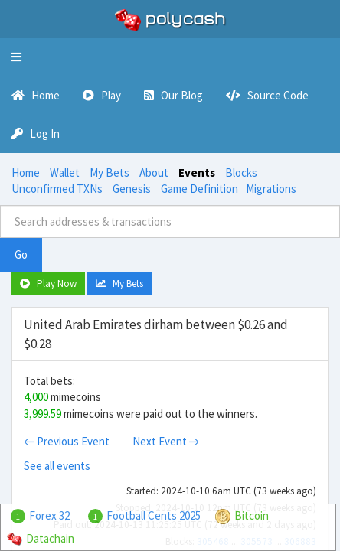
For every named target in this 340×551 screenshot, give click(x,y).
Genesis (132, 188)
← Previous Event (67, 441)
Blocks (241, 172)
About (153, 172)
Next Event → (166, 441)
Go (21, 254)
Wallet (65, 172)
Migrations (271, 188)
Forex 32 (49, 515)
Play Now (48, 283)
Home (25, 172)
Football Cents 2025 (153, 515)
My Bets (109, 172)
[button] (16, 57)
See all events (57, 465)
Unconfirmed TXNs (57, 188)
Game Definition (199, 188)
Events (196, 172)
